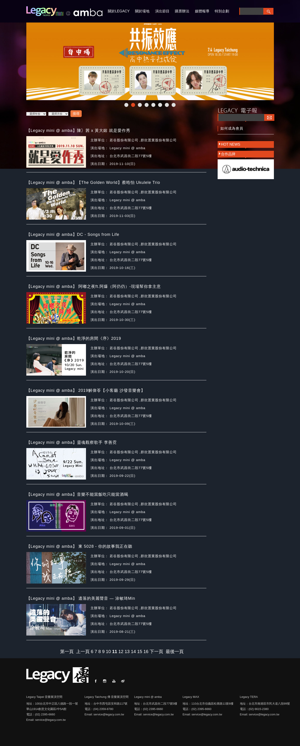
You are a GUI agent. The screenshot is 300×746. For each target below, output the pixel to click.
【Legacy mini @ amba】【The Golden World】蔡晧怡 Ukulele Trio (93, 182)
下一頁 (156, 651)
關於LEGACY (119, 11)
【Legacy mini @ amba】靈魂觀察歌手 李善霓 (71, 442)
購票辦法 (182, 11)
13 (127, 651)
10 (108, 651)
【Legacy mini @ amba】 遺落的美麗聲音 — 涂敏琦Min (80, 598)
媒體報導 (202, 11)
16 (145, 651)
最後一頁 (175, 651)
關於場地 (142, 11)
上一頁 (83, 651)
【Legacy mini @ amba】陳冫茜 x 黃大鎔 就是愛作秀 (78, 130)
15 (139, 651)
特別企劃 (222, 11)
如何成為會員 (231, 128)
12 (120, 651)
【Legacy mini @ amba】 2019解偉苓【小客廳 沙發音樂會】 (85, 390)
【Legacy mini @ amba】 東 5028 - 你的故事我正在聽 (79, 546)
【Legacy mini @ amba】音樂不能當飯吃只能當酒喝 (77, 494)
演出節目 (162, 11)
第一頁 (67, 651)
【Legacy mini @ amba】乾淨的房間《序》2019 (73, 338)
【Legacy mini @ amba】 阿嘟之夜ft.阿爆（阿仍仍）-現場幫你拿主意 (93, 286)
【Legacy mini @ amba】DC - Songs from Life (72, 234)
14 (133, 651)
